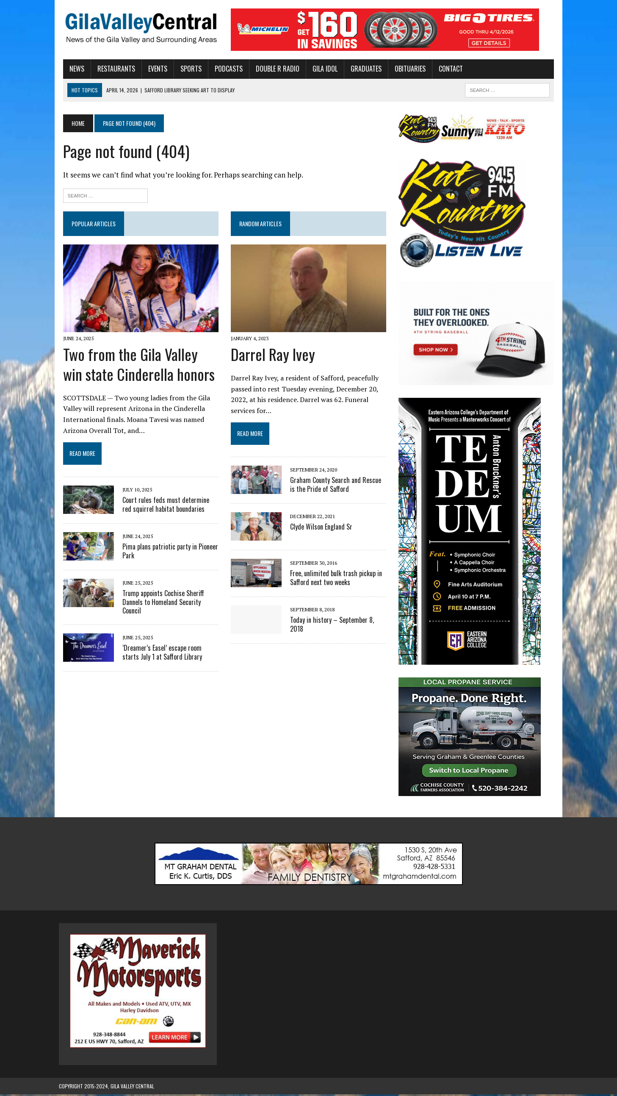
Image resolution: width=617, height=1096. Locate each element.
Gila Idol (320, 69)
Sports (186, 69)
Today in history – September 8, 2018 (338, 621)
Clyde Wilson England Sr (320, 528)
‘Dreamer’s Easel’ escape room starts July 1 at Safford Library (167, 645)
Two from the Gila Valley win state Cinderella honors (137, 365)
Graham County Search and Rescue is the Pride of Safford (337, 485)
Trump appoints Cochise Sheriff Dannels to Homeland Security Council (167, 598)
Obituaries (405, 69)
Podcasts (224, 69)
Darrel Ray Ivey (272, 355)
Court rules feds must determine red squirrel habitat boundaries (167, 505)
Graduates (361, 69)
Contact (446, 69)
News (72, 69)
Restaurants (112, 69)
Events (153, 69)
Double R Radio (273, 69)
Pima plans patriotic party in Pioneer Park (166, 552)
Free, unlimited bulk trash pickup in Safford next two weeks (335, 578)
